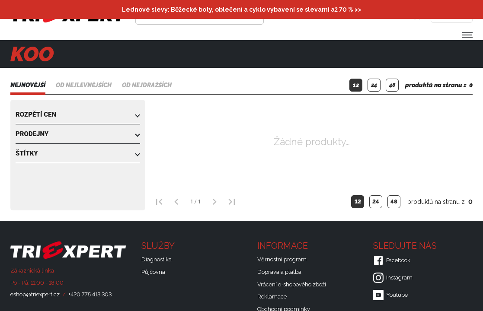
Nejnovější (27, 85)
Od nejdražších (147, 85)
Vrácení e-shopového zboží (291, 284)
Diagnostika (156, 259)
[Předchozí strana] (176, 201)
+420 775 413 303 (90, 294)
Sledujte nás (411, 245)
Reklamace (272, 296)
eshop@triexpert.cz (35, 294)
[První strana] (159, 201)
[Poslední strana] (231, 201)
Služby (164, 245)
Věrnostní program (282, 259)
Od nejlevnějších (84, 85)
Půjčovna (153, 272)
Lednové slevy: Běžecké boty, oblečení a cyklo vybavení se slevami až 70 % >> (241, 9)
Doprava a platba (279, 272)
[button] (78, 114)
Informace (289, 245)
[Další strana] (214, 201)
